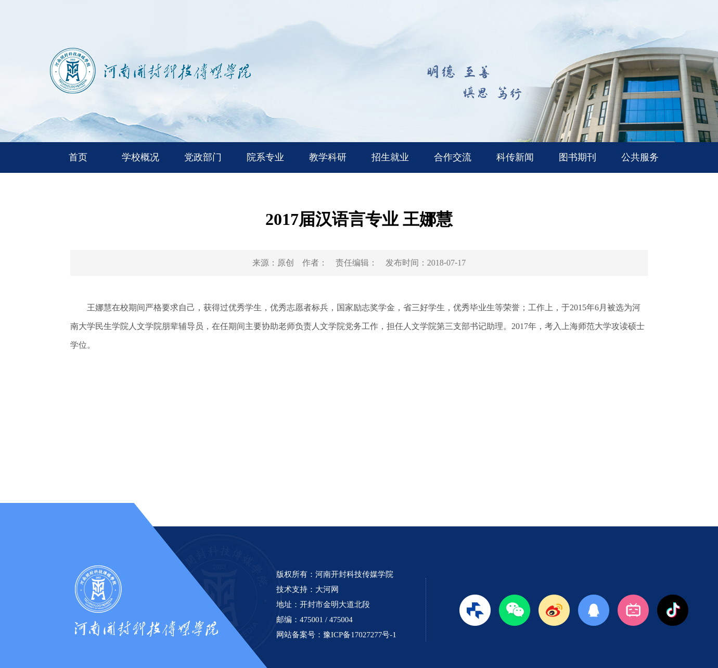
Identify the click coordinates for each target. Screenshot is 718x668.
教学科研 (328, 157)
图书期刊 (577, 157)
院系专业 (265, 157)
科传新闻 (515, 157)
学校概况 (140, 157)
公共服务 (640, 157)
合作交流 (452, 157)
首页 (78, 157)
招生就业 (390, 157)
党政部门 (203, 157)
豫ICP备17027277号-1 (359, 635)
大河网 (327, 589)
